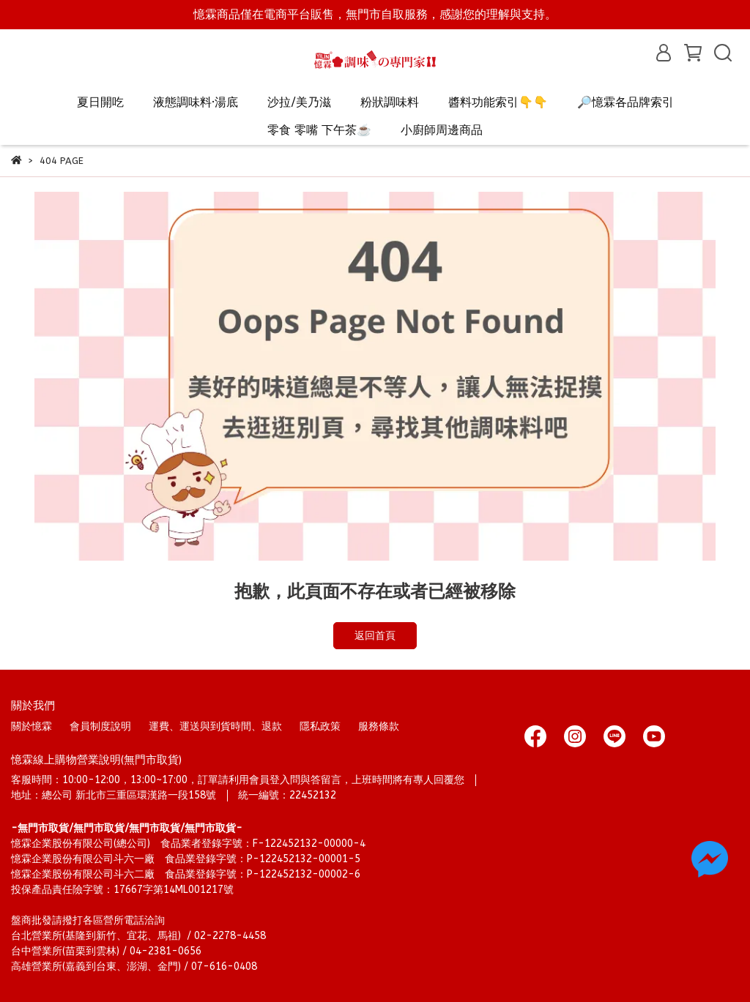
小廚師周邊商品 (442, 130)
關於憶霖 (31, 726)
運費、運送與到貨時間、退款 (215, 726)
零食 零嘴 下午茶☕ (319, 130)
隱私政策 (320, 726)
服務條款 (378, 726)
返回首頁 (375, 635)
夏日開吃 (100, 102)
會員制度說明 (100, 726)
